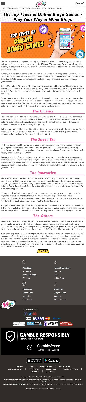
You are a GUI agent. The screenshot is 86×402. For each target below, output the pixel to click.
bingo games (12, 106)
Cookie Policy (51, 369)
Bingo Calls (58, 271)
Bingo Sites (26, 296)
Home (3, 8)
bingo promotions (45, 208)
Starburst (57, 296)
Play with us (27, 289)
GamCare (57, 388)
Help (31, 367)
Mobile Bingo (59, 278)
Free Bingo (26, 271)
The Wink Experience (62, 268)
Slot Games (58, 289)
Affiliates (35, 371)
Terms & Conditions (70, 369)
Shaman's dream (60, 299)
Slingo (56, 275)
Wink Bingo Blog (13, 8)
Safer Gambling (46, 367)
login (80, 4)
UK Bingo (26, 278)
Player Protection (15, 369)
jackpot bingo (50, 186)
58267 (43, 385)
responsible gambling (40, 388)
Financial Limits (64, 367)
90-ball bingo (59, 117)
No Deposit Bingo (29, 275)
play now (43, 251)
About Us (19, 367)
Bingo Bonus (27, 299)
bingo (7, 62)
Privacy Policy (34, 369)
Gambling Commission (60, 384)
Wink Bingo (27, 268)
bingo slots (33, 227)
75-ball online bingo (25, 122)
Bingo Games (27, 293)
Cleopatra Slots (60, 293)
